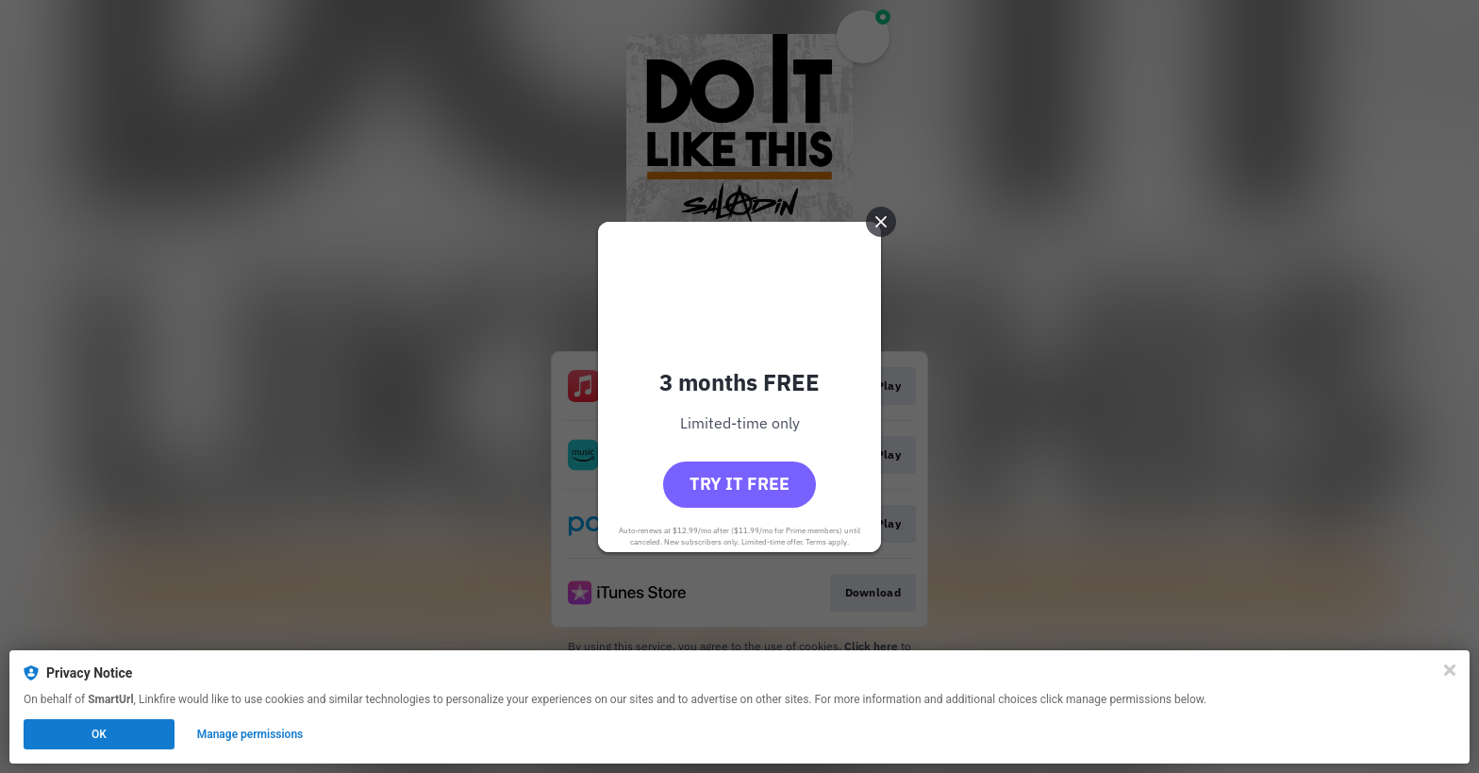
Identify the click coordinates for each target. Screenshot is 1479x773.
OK (99, 734)
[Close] (1450, 670)
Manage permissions (250, 734)
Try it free (739, 484)
